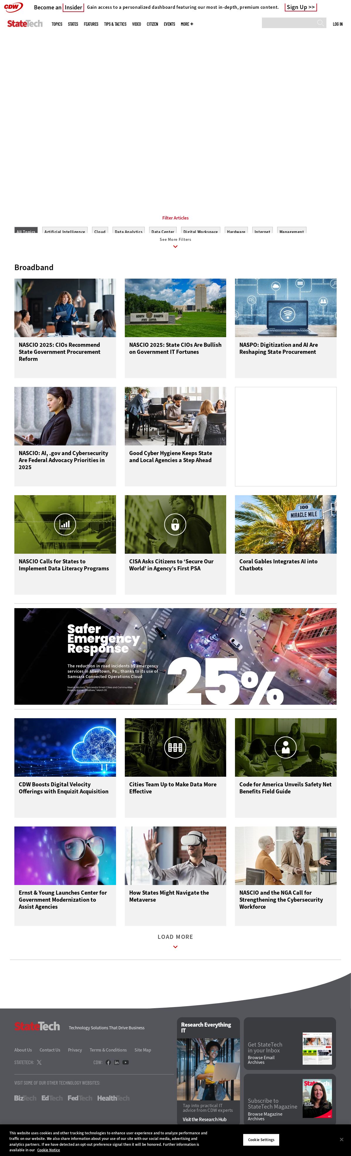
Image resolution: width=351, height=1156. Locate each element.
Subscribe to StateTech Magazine (272, 1109)
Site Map (142, 1055)
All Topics (26, 232)
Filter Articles (175, 218)
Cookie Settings (261, 1139)
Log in (338, 24)
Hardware (236, 232)
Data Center (162, 232)
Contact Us (50, 1055)
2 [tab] (179, 175)
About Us (23, 1055)
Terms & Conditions (108, 1055)
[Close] (341, 1139)
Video (136, 24)
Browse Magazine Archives (265, 1122)
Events (169, 24)
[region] (175, 1140)
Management (292, 232)
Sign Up (297, 7)
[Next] (338, 88)
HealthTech (114, 1103)
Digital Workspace (200, 232)
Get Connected (66, 147)
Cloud (100, 232)
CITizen (152, 24)
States (73, 24)
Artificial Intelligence (65, 232)
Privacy (75, 1055)
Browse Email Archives (261, 1065)
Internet (262, 232)
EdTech (52, 1103)
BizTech (25, 1103)
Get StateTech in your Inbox (265, 1053)
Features (91, 24)
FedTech (80, 1103)
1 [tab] (169, 175)
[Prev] (12, 88)
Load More (175, 948)
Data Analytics (128, 232)
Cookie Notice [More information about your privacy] (48, 1150)
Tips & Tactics (115, 24)
